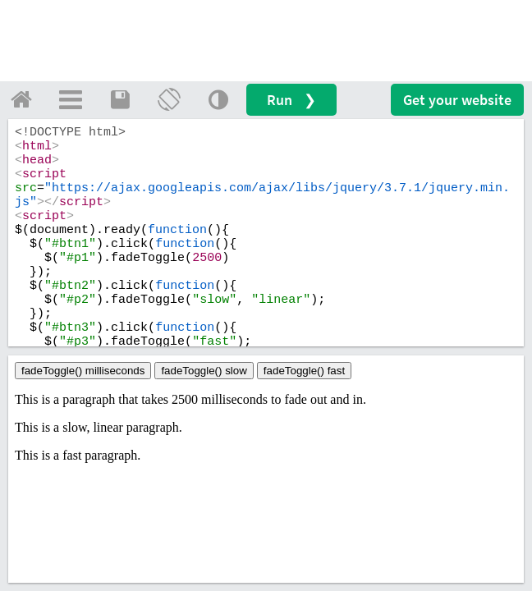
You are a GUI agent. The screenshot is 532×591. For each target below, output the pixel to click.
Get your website (457, 99)
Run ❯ (291, 99)
